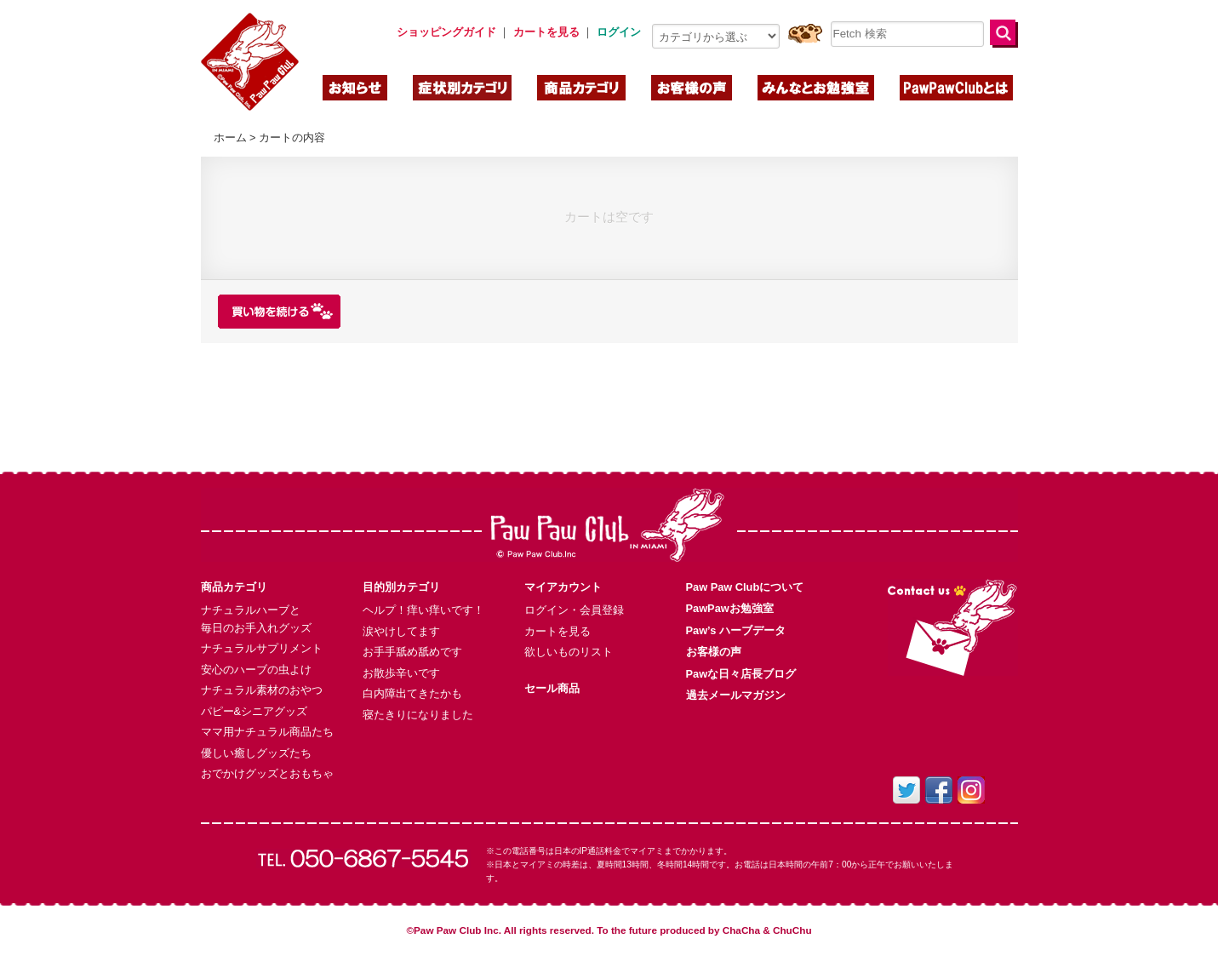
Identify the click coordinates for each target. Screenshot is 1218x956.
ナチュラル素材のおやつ (262, 690)
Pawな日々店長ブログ (741, 673)
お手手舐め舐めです (412, 651)
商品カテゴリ (234, 587)
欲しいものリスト (568, 651)
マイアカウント (563, 587)
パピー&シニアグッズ (254, 711)
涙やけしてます (401, 631)
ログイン (619, 32)
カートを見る (557, 631)
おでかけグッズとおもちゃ (267, 773)
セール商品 (552, 688)
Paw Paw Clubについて (745, 587)
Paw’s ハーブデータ (736, 630)
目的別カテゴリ (401, 587)
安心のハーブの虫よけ (256, 669)
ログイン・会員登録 (574, 610)
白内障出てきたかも (412, 693)
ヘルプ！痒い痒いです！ (423, 610)
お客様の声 (713, 651)
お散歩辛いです (401, 673)
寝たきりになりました (418, 714)
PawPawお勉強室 (730, 608)
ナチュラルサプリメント (262, 648)
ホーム (230, 137)
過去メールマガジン (736, 695)
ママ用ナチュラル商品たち (267, 731)
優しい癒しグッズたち (256, 753)
